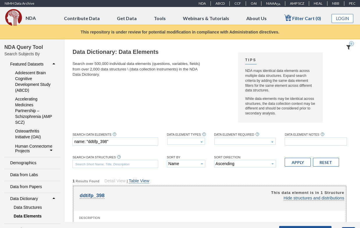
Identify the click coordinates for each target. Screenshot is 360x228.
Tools (160, 18)
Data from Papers (26, 186)
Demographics (23, 162)
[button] (298, 162)
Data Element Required (234, 134)
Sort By (173, 157)
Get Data (127, 18)
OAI (254, 3)
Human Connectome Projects (34, 148)
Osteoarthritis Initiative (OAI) (28, 134)
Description (89, 218)
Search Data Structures (94, 157)
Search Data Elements (91, 134)
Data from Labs (24, 174)
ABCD (220, 3)
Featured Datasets (33, 64)
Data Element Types (184, 134)
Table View (139, 180)
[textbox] (115, 141)
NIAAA (273, 3)
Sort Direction (227, 157)
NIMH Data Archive (19, 3)
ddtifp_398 (92, 195)
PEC (352, 3)
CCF (237, 3)
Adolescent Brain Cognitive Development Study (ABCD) (33, 81)
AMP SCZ (297, 3)
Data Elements (28, 216)
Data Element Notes (302, 134)
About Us (256, 18)
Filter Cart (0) (302, 18)
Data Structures (28, 207)
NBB (335, 3)
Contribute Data (82, 18)
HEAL (318, 3)
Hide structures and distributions (314, 198)
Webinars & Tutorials (206, 18)
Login (342, 18)
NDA (202, 3)
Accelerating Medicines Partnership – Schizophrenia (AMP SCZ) (33, 111)
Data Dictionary (33, 198)
